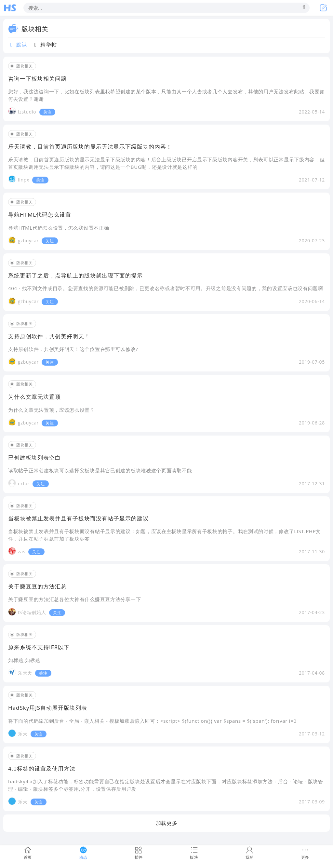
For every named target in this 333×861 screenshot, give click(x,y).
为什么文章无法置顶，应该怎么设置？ (51, 410)
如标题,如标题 (24, 660)
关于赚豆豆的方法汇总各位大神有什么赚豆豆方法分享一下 (74, 599)
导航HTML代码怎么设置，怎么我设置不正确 (58, 227)
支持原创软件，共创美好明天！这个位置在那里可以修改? (73, 349)
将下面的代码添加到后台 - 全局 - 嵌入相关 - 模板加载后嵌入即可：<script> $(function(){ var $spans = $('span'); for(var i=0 (152, 721)
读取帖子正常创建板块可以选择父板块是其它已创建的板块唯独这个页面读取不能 (100, 470)
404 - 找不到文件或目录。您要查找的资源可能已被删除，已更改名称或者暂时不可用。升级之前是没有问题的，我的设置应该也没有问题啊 (165, 288)
